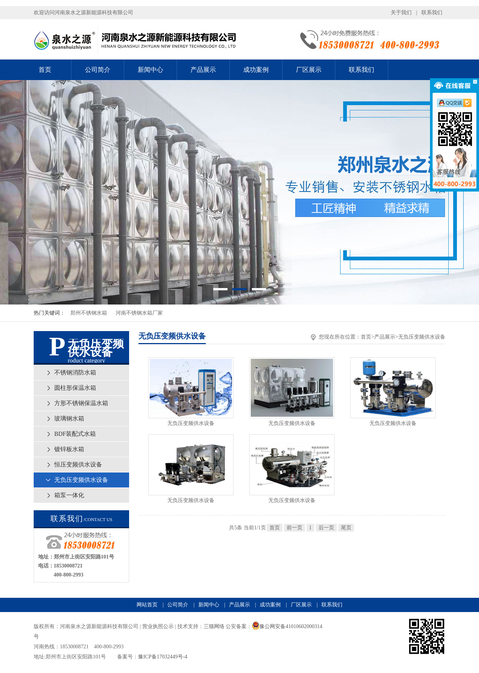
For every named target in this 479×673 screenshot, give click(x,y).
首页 (45, 69)
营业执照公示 (158, 626)
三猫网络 (214, 626)
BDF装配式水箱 (75, 434)
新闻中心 (150, 69)
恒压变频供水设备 (78, 464)
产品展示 (203, 69)
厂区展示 (308, 69)
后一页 (326, 527)
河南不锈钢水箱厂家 (139, 313)
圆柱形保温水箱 (75, 388)
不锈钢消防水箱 (75, 372)
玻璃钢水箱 (69, 418)
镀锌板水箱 (69, 449)
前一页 (294, 527)
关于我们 (401, 12)
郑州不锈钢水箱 (88, 313)
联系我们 (431, 12)
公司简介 (97, 69)
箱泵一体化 (69, 495)
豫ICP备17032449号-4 (162, 657)
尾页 (346, 527)
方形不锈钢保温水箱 (81, 403)
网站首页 (147, 605)
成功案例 (256, 69)
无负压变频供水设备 (81, 480)
